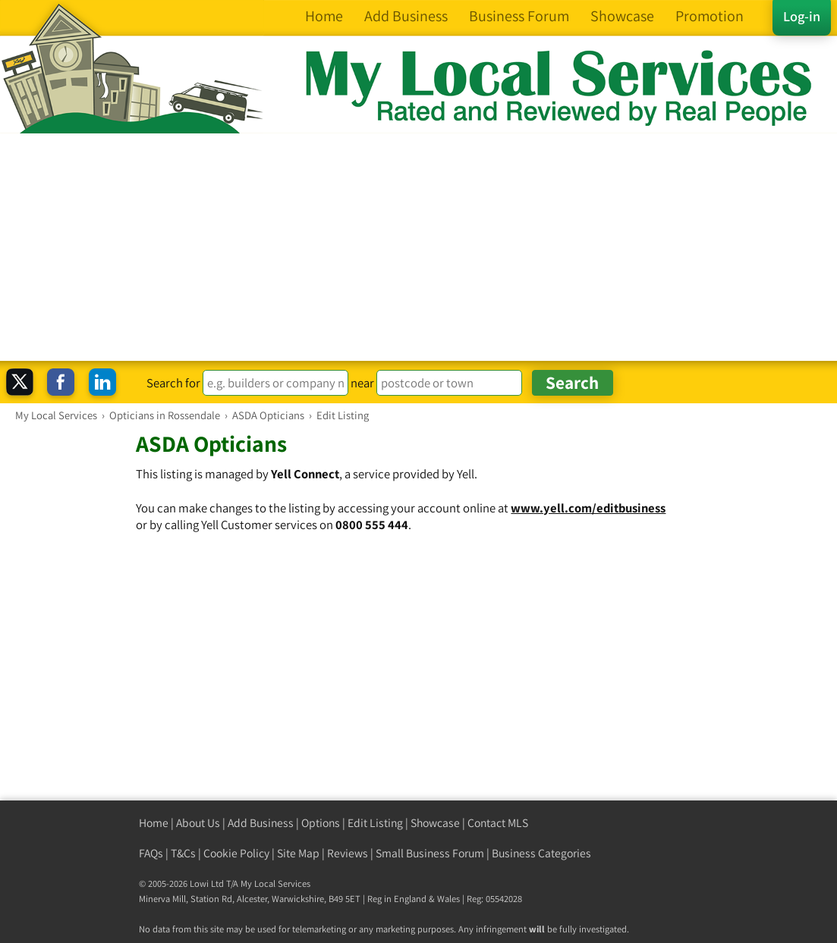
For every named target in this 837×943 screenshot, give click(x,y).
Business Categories (541, 853)
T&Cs (183, 853)
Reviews (347, 853)
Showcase (435, 823)
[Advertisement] (418, 247)
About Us (198, 823)
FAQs (151, 853)
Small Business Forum (430, 853)
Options (320, 823)
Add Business (261, 823)
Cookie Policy (236, 853)
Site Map (298, 853)
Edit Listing (375, 823)
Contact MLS (497, 823)
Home (153, 823)
